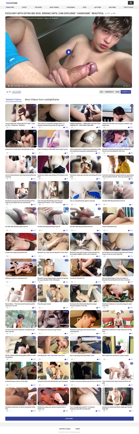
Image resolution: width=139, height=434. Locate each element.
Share (117, 92)
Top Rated (38, 7)
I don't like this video (10, 92)
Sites (84, 7)
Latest (24, 7)
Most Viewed (54, 7)
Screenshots (109, 92)
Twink (11, 3)
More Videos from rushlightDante (42, 99)
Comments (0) (126, 92)
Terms (77, 429)
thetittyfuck (128, 7)
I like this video (7, 92)
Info (101, 92)
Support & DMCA (64, 429)
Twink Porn (10, 7)
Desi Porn (112, 7)
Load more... (69, 418)
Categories (71, 7)
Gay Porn (97, 7)
